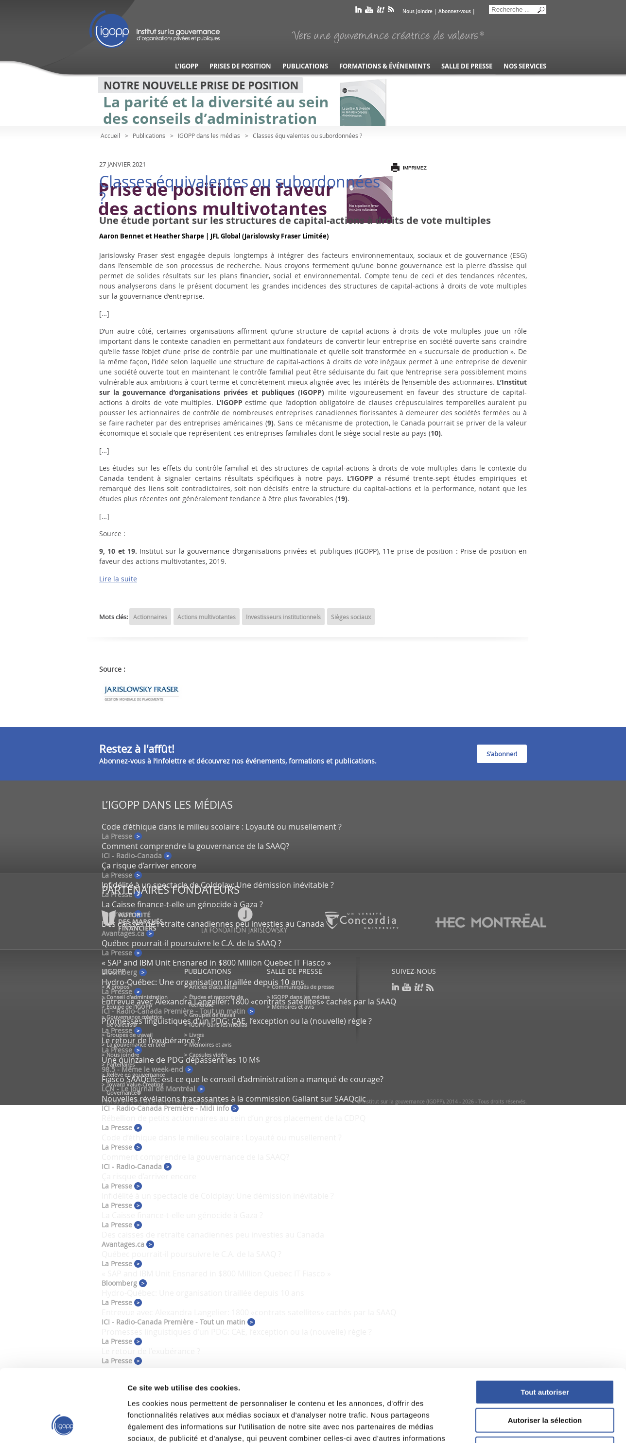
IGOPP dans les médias (209, 135)
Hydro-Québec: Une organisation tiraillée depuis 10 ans (203, 982)
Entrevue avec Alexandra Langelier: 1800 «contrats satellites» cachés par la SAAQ (249, 1001)
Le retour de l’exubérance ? (151, 1040)
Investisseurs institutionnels (283, 617)
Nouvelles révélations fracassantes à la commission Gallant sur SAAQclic (234, 1098)
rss (391, 11)
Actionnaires (150, 617)
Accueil (110, 135)
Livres (196, 1034)
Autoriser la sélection (545, 1353)
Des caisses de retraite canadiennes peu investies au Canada (213, 1234)
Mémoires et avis (210, 1044)
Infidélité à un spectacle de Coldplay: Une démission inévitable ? (218, 885)
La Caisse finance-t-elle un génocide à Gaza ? (182, 904)
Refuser (544, 1381)
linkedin (358, 11)
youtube (369, 11)
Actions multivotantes (206, 617)
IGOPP (154, 29)
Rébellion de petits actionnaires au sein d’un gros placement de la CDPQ (233, 1118)
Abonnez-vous (454, 11)
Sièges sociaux (351, 617)
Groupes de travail (129, 1034)
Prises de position (240, 66)
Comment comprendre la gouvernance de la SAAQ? (195, 846)
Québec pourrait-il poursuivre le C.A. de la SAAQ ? (191, 943)
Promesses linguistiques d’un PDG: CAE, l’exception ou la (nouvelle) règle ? (237, 1021)
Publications (305, 66)
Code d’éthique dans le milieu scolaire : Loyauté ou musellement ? (222, 826)
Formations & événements (384, 66)
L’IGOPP (186, 66)
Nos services (525, 66)
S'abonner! (502, 753)
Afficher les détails (535, 1424)
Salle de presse (466, 66)
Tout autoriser (545, 1324)
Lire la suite (118, 578)
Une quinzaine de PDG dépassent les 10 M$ (181, 1059)
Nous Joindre (417, 11)
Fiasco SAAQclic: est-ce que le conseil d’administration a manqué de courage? (242, 1079)
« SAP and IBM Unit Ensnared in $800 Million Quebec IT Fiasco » (216, 962)
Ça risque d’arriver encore (149, 865)
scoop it (380, 11)
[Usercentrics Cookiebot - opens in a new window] (62, 1424)
